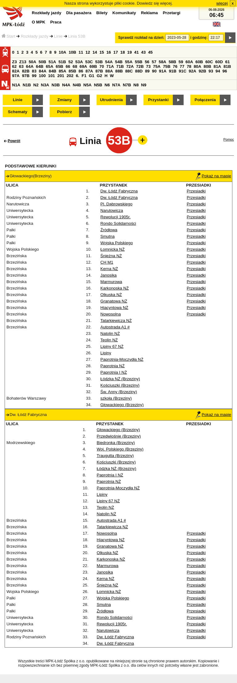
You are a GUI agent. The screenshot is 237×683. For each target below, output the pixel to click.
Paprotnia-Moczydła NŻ (121, 359)
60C (209, 62)
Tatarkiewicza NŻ (115, 320)
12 (87, 52)
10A (62, 52)
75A (156, 66)
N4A (66, 85)
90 (154, 71)
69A (83, 66)
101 (51, 75)
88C (129, 71)
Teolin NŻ (109, 340)
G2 (99, 75)
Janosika (108, 275)
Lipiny (105, 353)
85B (72, 71)
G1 (91, 75)
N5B (98, 85)
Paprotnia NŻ (112, 366)
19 (129, 52)
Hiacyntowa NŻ (114, 307)
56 (147, 62)
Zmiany (64, 99)
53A (79, 62)
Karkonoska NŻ (114, 288)
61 (227, 62)
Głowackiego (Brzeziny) (121, 404)
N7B (127, 85)
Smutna (107, 236)
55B (138, 62)
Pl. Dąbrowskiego (116, 204)
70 (101, 66)
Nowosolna (110, 314)
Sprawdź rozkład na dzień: (141, 37)
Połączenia (205, 99)
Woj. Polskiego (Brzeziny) (120, 449)
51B (62, 62)
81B (227, 66)
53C (89, 62)
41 (136, 52)
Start (8, 36)
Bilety (101, 12)
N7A (116, 85)
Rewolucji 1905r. (115, 217)
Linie (58, 36)
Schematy (17, 111)
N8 (136, 85)
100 (42, 75)
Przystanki (158, 99)
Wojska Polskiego (116, 243)
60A (189, 62)
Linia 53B (76, 36)
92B (202, 71)
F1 (83, 75)
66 (68, 66)
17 (115, 52)
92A (192, 71)
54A (109, 62)
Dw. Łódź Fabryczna (119, 191)
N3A (45, 85)
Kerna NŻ (109, 268)
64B (39, 66)
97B (25, 75)
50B (42, 62)
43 (143, 52)
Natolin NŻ (110, 333)
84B (52, 71)
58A (162, 62)
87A (89, 71)
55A (128, 62)
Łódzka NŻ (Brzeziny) (120, 378)
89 (147, 71)
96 (224, 71)
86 (80, 71)
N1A (16, 85)
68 (75, 66)
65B (59, 66)
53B (98, 62)
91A (162, 71)
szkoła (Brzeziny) (115, 398)
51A (52, 62)
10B (72, 52)
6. (77, 75)
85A (62, 71)
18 (122, 52)
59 (181, 62)
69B (93, 66)
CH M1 (106, 262)
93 (211, 71)
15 (101, 52)
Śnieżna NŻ (111, 255)
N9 (143, 85)
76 (175, 66)
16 (108, 52)
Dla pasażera (79, 12)
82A (15, 71)
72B (139, 66)
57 (154, 62)
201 (60, 75)
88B (119, 71)
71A (110, 66)
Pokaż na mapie (213, 176)
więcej (222, 3)
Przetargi (171, 12)
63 (21, 66)
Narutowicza (111, 210)
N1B (27, 85)
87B (99, 71)
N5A (87, 85)
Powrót (14, 141)
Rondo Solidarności (118, 223)
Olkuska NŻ (111, 294)
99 (34, 75)
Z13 (22, 62)
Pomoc (228, 139)
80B (207, 66)
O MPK (38, 22)
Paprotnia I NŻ (113, 372)
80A (197, 66)
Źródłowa (108, 230)
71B (120, 66)
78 (189, 66)
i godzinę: (199, 37)
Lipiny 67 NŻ (111, 346)
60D (219, 62)
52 (71, 62)
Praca (55, 22)
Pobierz (64, 111)
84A (42, 71)
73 (148, 66)
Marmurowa (111, 281)
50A (32, 62)
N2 (36, 85)
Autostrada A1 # (115, 327)
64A (29, 66)
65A (49, 66)
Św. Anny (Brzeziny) (118, 391)
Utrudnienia (111, 99)
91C (182, 71)
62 (14, 66)
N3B (56, 85)
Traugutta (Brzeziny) (115, 455)
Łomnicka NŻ (112, 249)
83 (34, 71)
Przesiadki (196, 191)
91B (172, 71)
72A (130, 66)
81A (217, 66)
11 (81, 52)
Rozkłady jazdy (34, 36)
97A (15, 75)
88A (109, 71)
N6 (107, 85)
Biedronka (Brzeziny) (116, 442)
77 (182, 66)
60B (199, 62)
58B (172, 62)
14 (95, 52)
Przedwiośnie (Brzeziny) (119, 436)
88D (139, 71)
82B (25, 71)
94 (217, 71)
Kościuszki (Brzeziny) (119, 385)
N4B (77, 85)
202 (70, 75)
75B (166, 66)
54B (119, 62)
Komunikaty (124, 12)
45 (150, 52)
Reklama (149, 12)
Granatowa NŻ (113, 301)
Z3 (14, 62)
